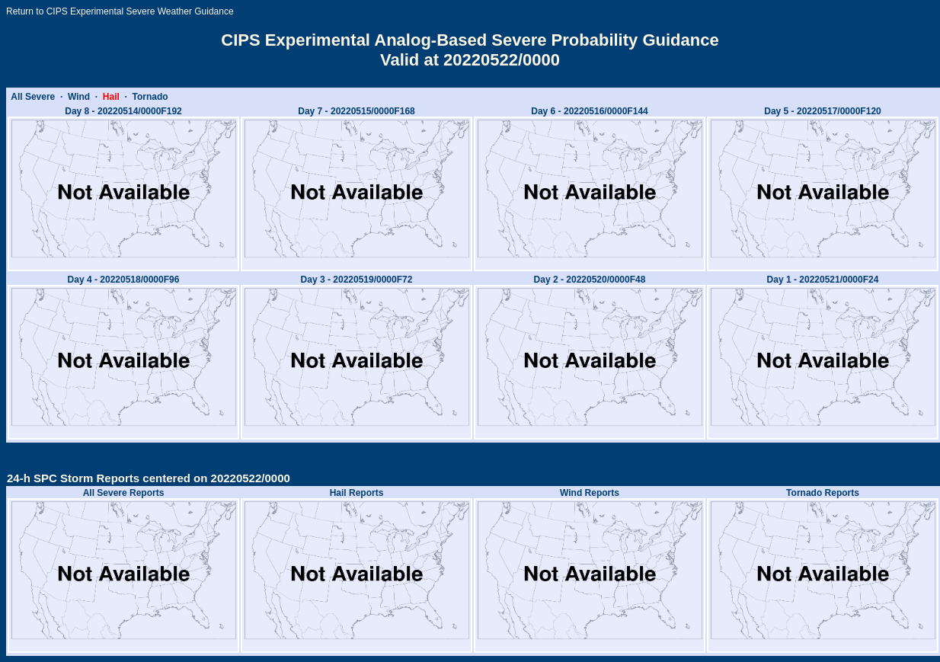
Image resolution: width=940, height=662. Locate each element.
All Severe (33, 96)
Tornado (150, 96)
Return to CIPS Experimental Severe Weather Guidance (120, 11)
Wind (79, 96)
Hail (111, 96)
